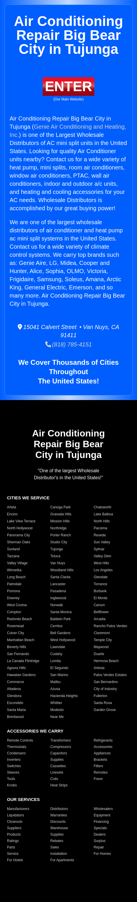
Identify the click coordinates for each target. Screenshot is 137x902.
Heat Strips (58, 785)
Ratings (13, 841)
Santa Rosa (103, 703)
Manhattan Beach (20, 640)
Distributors (59, 809)
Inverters (14, 760)
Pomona (13, 591)
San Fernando (18, 654)
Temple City (103, 640)
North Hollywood (20, 528)
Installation (58, 854)
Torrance (100, 584)
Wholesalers (103, 809)
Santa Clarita (60, 577)
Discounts (58, 822)
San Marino (59, 675)
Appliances (102, 753)
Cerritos (56, 626)
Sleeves (13, 772)
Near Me (57, 717)
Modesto (57, 710)
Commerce (15, 682)
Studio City (58, 542)
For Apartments (62, 860)
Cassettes (58, 766)
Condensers (16, 753)
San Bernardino (106, 682)
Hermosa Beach (106, 661)
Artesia (99, 668)
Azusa (55, 689)
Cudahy (56, 654)
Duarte (99, 654)
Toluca (55, 556)
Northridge (58, 528)
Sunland (13, 549)
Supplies (57, 760)
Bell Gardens (60, 633)
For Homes (102, 854)
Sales (54, 847)
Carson (99, 605)
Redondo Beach (19, 619)
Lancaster (58, 584)
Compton (14, 612)
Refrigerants (103, 740)
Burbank (100, 591)
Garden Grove (105, 710)
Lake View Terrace (21, 521)
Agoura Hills (16, 668)
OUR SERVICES (23, 799)
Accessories (103, 747)
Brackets (100, 760)
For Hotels (15, 860)
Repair (99, 847)
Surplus (100, 841)
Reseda (100, 535)
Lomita (55, 661)
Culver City (15, 633)
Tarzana (13, 556)
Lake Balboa (103, 514)
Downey (13, 598)
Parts (11, 847)
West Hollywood (62, 640)
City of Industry (105, 689)
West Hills (101, 563)
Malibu (55, 682)
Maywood (101, 647)
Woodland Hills (61, 570)
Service (13, 854)
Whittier (56, 703)
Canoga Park (60, 507)
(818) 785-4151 (68, 344)
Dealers (100, 834)
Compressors (60, 747)
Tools (11, 779)
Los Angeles (103, 570)
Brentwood (15, 717)
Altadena (14, 689)
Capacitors (58, 753)
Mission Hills (60, 521)
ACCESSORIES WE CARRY (35, 730)
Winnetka (14, 570)
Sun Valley (102, 542)
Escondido (15, 703)
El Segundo (59, 668)
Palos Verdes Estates (110, 675)
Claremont (102, 633)
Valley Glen (102, 556)
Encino (12, 514)
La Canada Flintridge (23, 661)
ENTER (68, 86)
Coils (54, 779)
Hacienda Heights (64, 696)
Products (14, 834)
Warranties (58, 815)
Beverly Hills (16, 647)
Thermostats (16, 747)
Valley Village (17, 563)
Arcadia (100, 619)
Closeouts (14, 822)
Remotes (101, 772)
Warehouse (59, 828)
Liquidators (15, 815)
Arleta (11, 507)
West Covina (17, 605)
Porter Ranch (60, 535)
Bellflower (101, 612)
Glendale (101, 577)
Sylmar (99, 549)
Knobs (12, 785)
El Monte (100, 598)
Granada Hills (60, 514)
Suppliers (14, 828)
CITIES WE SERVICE (28, 497)
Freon (98, 779)
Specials (100, 828)
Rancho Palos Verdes (110, 626)
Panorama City (18, 535)
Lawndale (57, 647)
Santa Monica (60, 612)
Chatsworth (102, 507)
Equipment (102, 815)
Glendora (14, 696)
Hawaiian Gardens (21, 675)
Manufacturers (18, 809)
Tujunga (56, 549)
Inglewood (58, 598)
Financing (101, 822)
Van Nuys (57, 563)
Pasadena (58, 591)
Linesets (56, 772)
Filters (98, 766)
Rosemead (15, 626)
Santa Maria (16, 710)
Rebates (56, 841)
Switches (14, 766)
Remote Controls (20, 740)
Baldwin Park (60, 619)
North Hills (102, 521)
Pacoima (100, 528)
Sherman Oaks (18, 542)
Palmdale (14, 584)
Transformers (60, 740)
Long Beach (16, 577)
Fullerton (100, 696)
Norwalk (56, 605)
